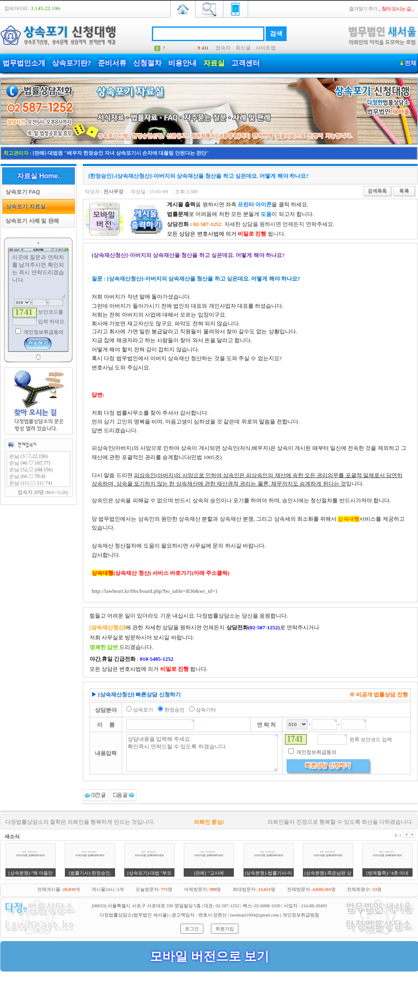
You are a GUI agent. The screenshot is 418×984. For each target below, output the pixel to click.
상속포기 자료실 (24, 206)
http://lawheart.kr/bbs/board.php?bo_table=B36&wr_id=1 (155, 591)
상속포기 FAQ (21, 192)
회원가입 (224, 928)
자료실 (214, 63)
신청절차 (147, 63)
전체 (410, 63)
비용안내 (182, 63)
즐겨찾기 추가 (363, 9)
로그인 (192, 928)
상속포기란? (71, 63)
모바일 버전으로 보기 (209, 956)
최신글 (243, 48)
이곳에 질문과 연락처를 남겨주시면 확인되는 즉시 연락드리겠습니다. (38, 275)
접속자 (223, 48)
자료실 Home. (38, 175)
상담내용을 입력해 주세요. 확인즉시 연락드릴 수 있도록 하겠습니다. (202, 753)
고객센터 (245, 63)
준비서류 (112, 63)
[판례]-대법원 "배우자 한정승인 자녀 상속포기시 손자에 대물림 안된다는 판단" (121, 153)
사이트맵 (266, 48)
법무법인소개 (24, 63)
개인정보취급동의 (43, 332)
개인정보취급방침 (300, 914)
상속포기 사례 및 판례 (31, 221)
